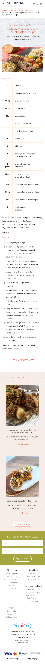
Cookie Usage (33, 601)
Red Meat (24, 10)
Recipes (14, 10)
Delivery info (12, 614)
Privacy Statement (33, 595)
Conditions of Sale (33, 589)
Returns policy (12, 617)
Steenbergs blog (33, 576)
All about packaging (12, 579)
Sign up (22, 558)
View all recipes (22, 524)
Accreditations (33, 579)
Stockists (11, 585)
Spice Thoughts (12, 573)
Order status (12, 611)
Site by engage (32, 659)
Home (4, 10)
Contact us (12, 588)
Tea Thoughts (12, 576)
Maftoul (17, 349)
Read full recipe (22, 445)
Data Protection (33, 598)
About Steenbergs (12, 582)
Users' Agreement (33, 592)
